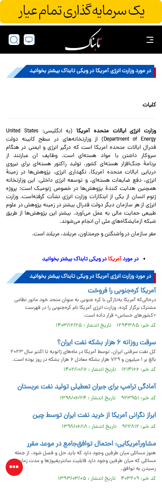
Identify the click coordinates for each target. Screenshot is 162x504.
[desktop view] (29, 39)
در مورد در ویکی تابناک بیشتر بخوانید (90, 259)
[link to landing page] (83, 39)
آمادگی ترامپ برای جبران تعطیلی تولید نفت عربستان (86, 387)
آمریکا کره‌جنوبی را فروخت (122, 291)
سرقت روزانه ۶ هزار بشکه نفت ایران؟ (106, 343)
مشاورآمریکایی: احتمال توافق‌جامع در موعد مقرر (91, 444)
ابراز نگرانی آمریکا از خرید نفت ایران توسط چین (94, 416)
